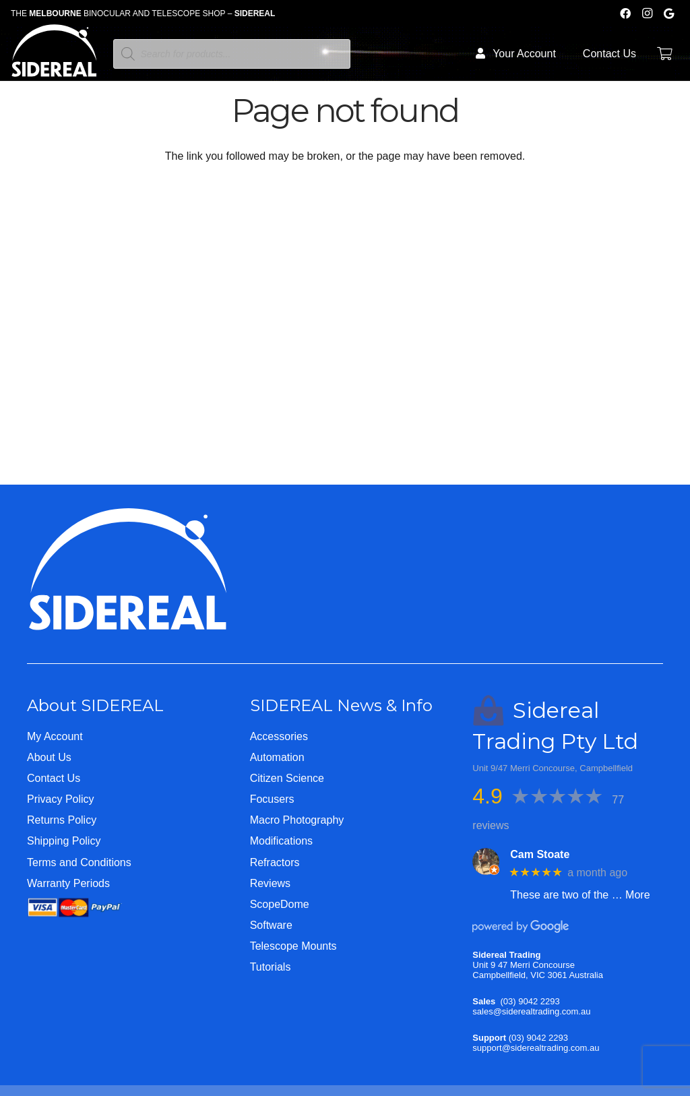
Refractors (275, 862)
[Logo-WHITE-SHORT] (54, 57)
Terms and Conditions (79, 862)
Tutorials (270, 967)
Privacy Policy (60, 799)
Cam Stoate (539, 854)
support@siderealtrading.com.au (535, 1048)
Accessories (279, 736)
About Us (49, 757)
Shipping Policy (63, 841)
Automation (277, 757)
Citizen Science (287, 778)
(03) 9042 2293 (530, 1001)
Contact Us (53, 778)
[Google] (668, 13)
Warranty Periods (68, 883)
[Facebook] (625, 13)
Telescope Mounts (293, 946)
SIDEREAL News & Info (341, 705)
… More (631, 895)
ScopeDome (279, 904)
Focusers (272, 799)
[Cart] (664, 54)
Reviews (270, 883)
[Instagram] (647, 13)
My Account (55, 736)
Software (271, 925)
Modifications (281, 841)
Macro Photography (297, 820)
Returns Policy (61, 820)
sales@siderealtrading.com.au (531, 1011)
